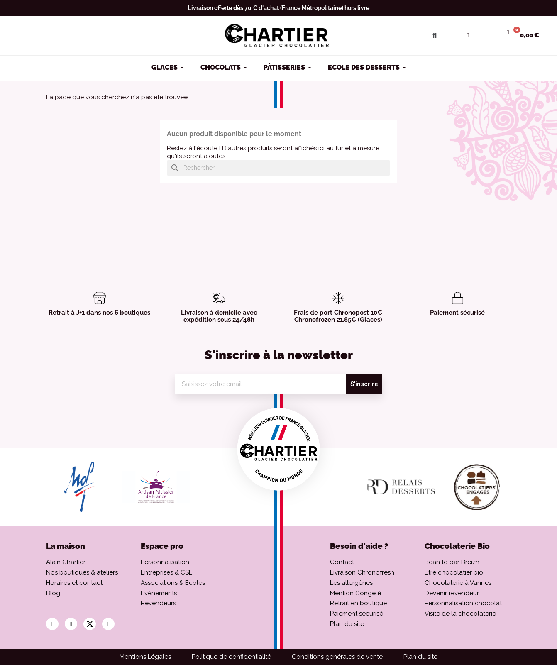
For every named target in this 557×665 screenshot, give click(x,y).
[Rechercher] (278, 168)
